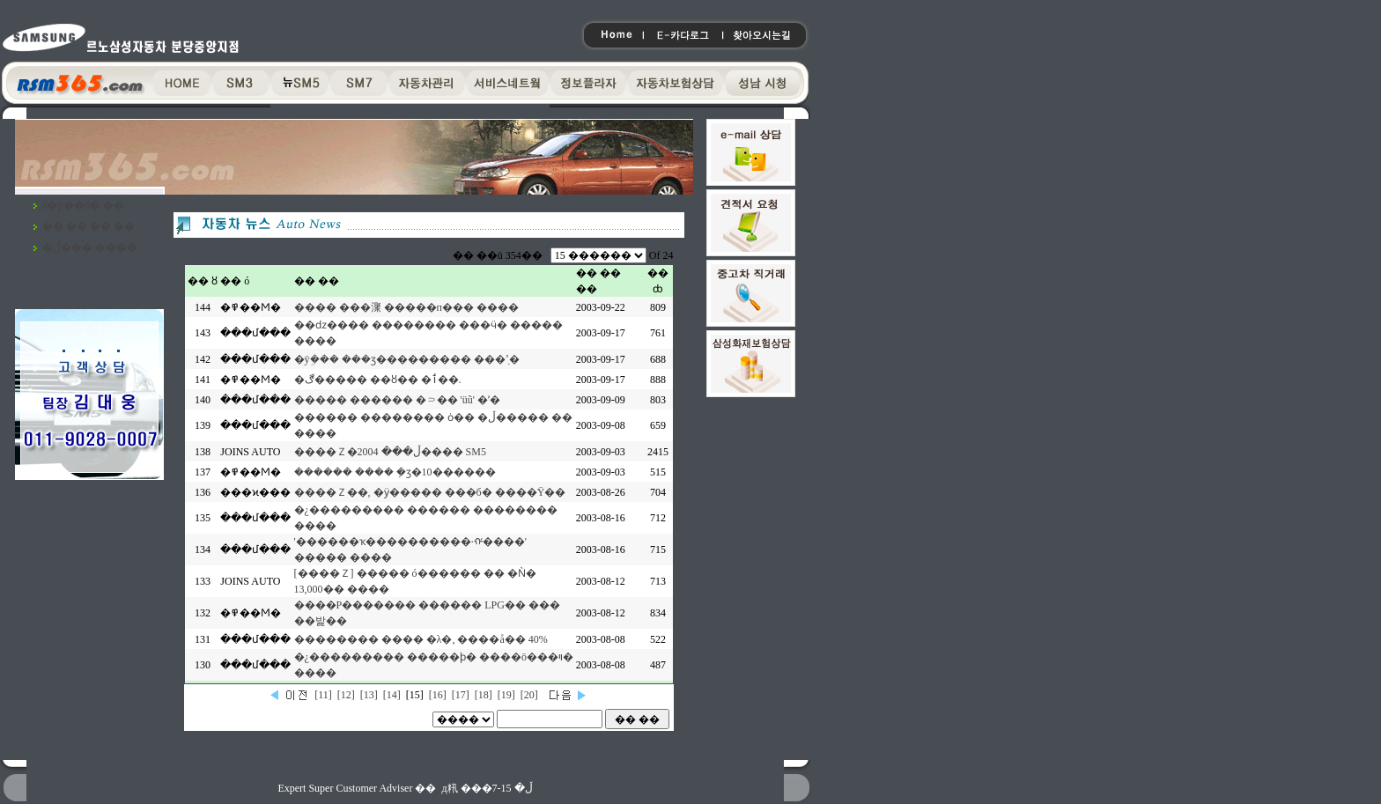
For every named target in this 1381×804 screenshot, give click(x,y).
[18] (483, 695)
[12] (346, 695)
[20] (529, 695)
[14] (392, 695)
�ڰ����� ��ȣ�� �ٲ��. (378, 379)
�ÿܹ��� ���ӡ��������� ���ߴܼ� (407, 359)
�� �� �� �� (88, 226)
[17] (460, 695)
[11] (323, 695)
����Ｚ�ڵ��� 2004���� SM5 (390, 452)
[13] (369, 695)
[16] (438, 695)
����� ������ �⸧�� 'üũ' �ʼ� (397, 400)
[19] (506, 695)
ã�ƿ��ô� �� (83, 205)
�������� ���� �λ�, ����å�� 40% (421, 639)
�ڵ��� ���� (89, 247)
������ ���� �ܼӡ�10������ (395, 472)
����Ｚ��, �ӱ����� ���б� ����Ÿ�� (430, 492)
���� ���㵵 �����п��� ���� (406, 307)
